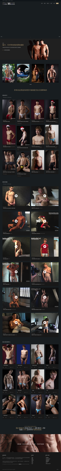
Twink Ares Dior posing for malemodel (9, 208)
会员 (54, 3)
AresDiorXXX (5, 415)
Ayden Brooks (56, 122)
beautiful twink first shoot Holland (22, 121)
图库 (45, 3)
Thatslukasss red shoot (35, 121)
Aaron (9, 258)
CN (55, 0)
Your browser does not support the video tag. (30, 20)
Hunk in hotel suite (6, 284)
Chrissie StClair (42, 233)
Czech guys (20, 390)
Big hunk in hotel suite (35, 208)
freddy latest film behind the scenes (9, 334)
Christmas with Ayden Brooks (50, 121)
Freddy (16, 334)
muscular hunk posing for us (36, 284)
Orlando (11, 233)
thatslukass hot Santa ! (7, 146)
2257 (47, 462)
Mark (41, 334)
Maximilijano (41, 208)
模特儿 (48, 3)
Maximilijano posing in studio (36, 309)
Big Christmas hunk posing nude (22, 147)
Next (59, 36)
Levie (47, 415)
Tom (55, 171)
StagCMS (14, 469)
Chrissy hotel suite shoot (7, 309)
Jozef (10, 284)
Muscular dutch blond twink (50, 146)
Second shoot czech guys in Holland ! (9, 172)
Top (58, 469)
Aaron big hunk (5, 258)
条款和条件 (3, 0)
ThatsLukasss (19, 123)
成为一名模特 (9, 0)
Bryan (18, 149)
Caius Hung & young (6, 121)
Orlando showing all (6, 233)
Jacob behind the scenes (36, 258)
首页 (42, 3)
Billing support (48, 463)
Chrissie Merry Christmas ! (36, 233)
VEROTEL (20, 464)
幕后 (51, 3)
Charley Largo (56, 147)
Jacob (41, 258)
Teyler (39, 171)
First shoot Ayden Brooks (36, 146)
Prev (1, 36)
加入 (57, 3)
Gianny (33, 415)
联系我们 (12, 0)
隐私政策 (6, 0)
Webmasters (48, 458)
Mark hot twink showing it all (36, 334)
